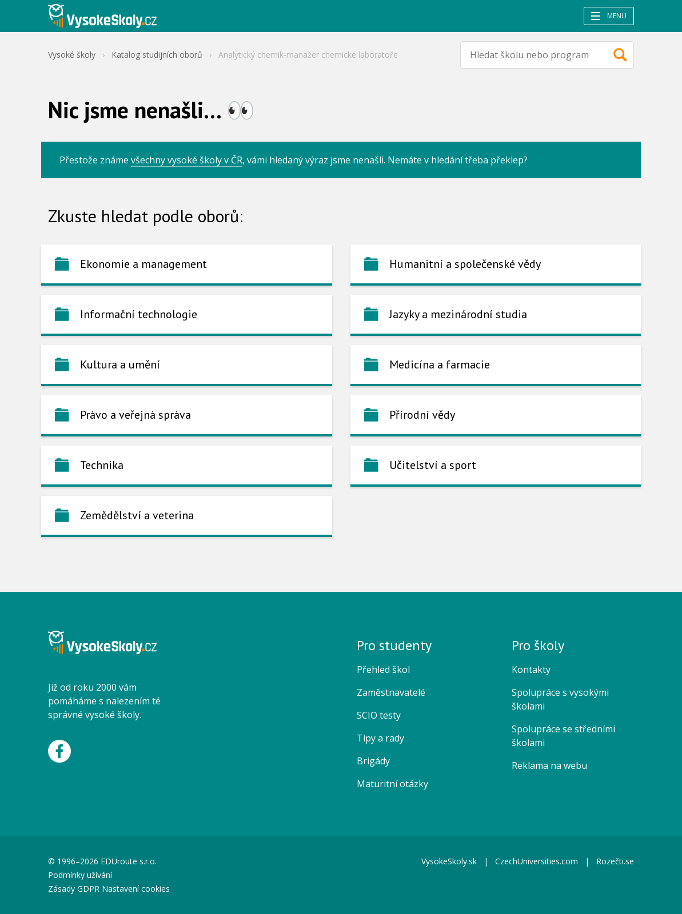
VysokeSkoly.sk (449, 861)
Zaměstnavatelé (391, 692)
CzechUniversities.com (536, 861)
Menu (609, 16)
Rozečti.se (615, 861)
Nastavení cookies (136, 888)
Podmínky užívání (81, 874)
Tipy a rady (380, 738)
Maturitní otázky (392, 783)
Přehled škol (383, 669)
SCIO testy (379, 715)
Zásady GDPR (73, 888)
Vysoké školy (71, 54)
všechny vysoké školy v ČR (186, 160)
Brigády (373, 761)
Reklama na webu (549, 765)
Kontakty (531, 669)
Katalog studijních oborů (156, 54)
